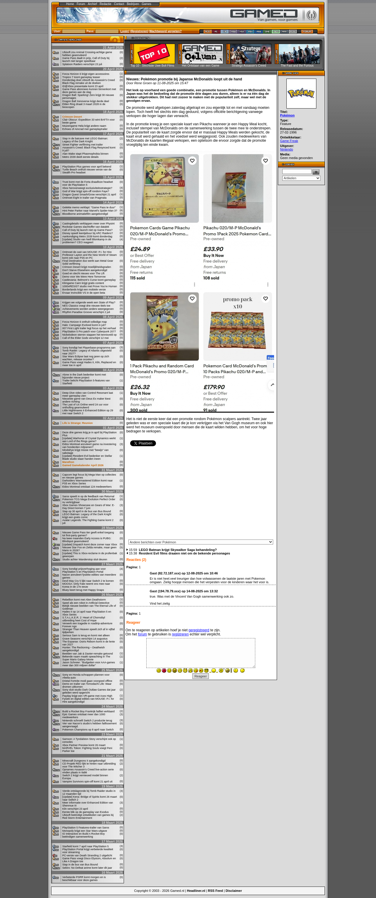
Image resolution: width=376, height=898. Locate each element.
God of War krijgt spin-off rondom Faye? (85, 191)
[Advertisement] (200, 495)
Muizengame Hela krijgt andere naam (84, 125)
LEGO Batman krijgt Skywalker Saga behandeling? (178, 550)
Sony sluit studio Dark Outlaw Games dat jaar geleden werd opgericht (89, 691)
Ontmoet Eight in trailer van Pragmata (84, 197)
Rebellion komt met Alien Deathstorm (84, 599)
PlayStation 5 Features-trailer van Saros (85, 827)
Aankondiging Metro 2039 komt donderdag (87, 236)
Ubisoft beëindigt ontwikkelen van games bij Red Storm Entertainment (88, 816)
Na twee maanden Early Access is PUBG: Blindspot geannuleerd (86, 540)
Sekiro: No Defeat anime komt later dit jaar (87, 867)
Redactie (105, 4)
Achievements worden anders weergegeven (88, 308)
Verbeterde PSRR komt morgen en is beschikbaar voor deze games (84, 879)
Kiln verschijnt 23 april (75, 808)
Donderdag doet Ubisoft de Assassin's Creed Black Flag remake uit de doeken (88, 81)
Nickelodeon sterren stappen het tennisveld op (89, 334)
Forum (81, 4)
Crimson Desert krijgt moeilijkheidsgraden (86, 266)
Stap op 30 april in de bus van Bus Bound (86, 511)
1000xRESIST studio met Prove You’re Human (89, 286)
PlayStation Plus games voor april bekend (86, 166)
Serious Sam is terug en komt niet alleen (86, 635)
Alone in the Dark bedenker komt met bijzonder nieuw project (84, 376)
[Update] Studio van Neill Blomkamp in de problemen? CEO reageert (86, 241)
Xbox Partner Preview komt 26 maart (83, 745)
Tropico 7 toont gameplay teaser (81, 77)
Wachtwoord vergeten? (165, 31)
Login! (125, 31)
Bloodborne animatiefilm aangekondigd (85, 213)
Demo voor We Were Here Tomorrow (84, 276)
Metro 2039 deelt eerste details (80, 156)
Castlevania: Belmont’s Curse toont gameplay (89, 279)
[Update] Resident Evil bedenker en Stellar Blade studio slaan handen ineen (87, 457)
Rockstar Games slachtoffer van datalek (85, 226)
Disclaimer (234, 890)
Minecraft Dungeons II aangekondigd (83, 760)
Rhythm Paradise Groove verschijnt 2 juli (86, 312)
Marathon (68, 462)
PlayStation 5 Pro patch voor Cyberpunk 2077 (89, 331)
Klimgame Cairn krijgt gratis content (83, 283)
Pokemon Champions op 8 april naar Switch (88, 729)
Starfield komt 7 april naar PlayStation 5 (85, 846)
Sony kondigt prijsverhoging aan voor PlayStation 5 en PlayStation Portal (84, 570)
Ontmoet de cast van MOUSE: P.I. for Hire (87, 252)
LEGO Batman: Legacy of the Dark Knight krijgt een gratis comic (86, 516)
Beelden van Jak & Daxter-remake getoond (87, 653)
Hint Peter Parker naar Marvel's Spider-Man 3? (89, 210)
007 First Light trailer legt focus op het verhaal (89, 328)
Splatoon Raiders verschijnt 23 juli (82, 64)
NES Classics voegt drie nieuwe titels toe (86, 305)
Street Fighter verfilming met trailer (82, 144)
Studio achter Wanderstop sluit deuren (84, 559)
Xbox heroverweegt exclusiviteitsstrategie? (87, 188)
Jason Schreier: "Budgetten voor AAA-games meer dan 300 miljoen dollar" (88, 664)
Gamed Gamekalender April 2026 (82, 465)
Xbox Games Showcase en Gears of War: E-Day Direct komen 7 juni (88, 507)
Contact (119, 4)
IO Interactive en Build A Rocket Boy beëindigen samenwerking (83, 835)
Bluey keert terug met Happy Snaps (83, 589)
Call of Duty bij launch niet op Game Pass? (87, 230)
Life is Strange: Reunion (77, 423)
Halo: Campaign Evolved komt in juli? (84, 325)
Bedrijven (133, 4)
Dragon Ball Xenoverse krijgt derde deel (85, 101)
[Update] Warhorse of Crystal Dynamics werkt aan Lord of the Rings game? (89, 440)
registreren (180, 634)
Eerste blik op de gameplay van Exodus (85, 812)
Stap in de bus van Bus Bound (80, 864)
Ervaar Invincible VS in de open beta (83, 292)
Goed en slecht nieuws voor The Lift (83, 273)
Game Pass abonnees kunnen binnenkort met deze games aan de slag (89, 91)
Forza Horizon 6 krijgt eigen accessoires (85, 73)
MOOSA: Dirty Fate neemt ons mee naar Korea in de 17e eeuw (86, 585)
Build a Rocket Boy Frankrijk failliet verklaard (88, 711)
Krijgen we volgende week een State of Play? (88, 302)
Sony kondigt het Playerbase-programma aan (88, 347)
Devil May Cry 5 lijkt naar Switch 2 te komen (88, 580)
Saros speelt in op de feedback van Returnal (88, 496)
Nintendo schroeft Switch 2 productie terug (87, 720)
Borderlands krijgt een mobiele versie (84, 289)
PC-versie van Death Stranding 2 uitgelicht (87, 855)
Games (146, 4)
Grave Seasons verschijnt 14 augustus (85, 638)
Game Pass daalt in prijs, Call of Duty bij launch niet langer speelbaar (86, 59)
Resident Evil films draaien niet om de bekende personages (184, 553)
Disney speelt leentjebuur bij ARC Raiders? (87, 233)
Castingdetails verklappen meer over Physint (88, 223)
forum (142, 634)
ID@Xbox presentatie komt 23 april (82, 86)
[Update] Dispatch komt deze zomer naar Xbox (89, 544)
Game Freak (289, 141)
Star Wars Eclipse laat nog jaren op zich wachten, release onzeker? (85, 358)
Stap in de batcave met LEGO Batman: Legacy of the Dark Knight (85, 140)
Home (70, 4)
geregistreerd (199, 630)
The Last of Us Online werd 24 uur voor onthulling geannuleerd (85, 406)
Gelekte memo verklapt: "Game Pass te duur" (88, 207)
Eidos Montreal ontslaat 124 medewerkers (87, 486)
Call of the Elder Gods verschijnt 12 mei (85, 337)
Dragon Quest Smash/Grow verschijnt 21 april (89, 194)
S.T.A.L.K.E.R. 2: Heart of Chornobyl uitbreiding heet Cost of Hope (83, 619)
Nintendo (286, 149)
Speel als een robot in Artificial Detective (86, 602)
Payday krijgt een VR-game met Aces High (87, 695)
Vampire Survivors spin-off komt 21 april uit (87, 781)
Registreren (139, 31)
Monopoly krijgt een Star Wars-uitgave (84, 830)
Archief (92, 4)
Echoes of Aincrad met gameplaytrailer (85, 129)
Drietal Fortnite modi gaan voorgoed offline (87, 680)
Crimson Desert (72, 116)
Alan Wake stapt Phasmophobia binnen (85, 153)
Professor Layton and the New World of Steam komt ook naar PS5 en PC (89, 256)
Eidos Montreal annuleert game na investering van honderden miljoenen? (89, 446)
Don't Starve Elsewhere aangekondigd (84, 270)
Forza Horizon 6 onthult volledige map (84, 321)
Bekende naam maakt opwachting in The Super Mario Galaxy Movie (86, 658)
